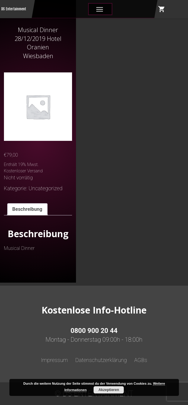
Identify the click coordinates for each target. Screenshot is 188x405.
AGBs (140, 360)
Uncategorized (45, 188)
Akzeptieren (108, 390)
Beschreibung (27, 209)
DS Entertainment (13, 9)
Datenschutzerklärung (101, 360)
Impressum (54, 360)
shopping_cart (161, 9)
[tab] (27, 209)
